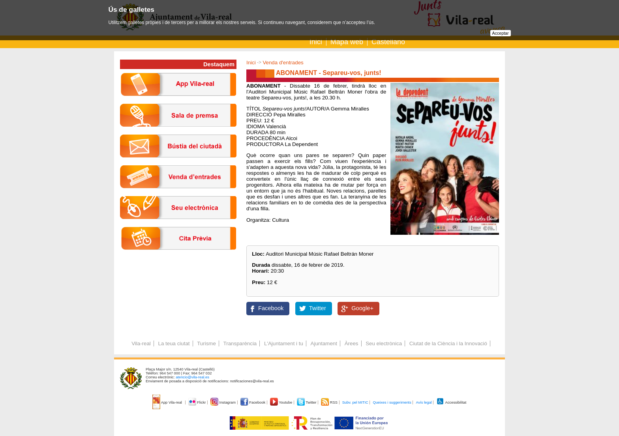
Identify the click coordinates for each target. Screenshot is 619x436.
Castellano (388, 42)
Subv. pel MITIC (355, 402)
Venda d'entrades (283, 62)
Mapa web (346, 42)
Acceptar (500, 33)
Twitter (317, 308)
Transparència (240, 343)
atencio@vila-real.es (192, 377)
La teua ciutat (173, 343)
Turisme (206, 343)
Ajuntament (324, 343)
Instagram (223, 402)
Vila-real (141, 343)
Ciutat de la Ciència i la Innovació (448, 343)
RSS (329, 402)
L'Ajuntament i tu (283, 343)
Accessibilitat (451, 402)
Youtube (281, 402)
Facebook (270, 308)
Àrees (351, 343)
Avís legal (423, 402)
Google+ (362, 308)
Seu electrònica (384, 343)
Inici (316, 42)
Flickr (197, 402)
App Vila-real (167, 402)
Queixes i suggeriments (392, 402)
